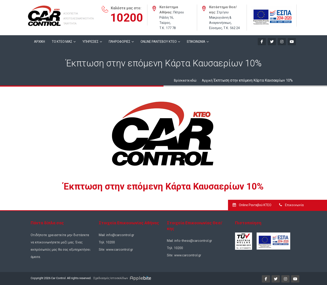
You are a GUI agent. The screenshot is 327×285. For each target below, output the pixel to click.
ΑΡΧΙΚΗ (39, 41)
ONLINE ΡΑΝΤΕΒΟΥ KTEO (159, 41)
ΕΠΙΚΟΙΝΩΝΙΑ (196, 41)
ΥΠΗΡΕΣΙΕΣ (90, 41)
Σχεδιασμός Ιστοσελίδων (110, 278)
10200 (126, 17)
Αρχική (207, 80)
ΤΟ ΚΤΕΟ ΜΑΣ (62, 41)
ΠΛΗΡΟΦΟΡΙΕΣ (119, 41)
